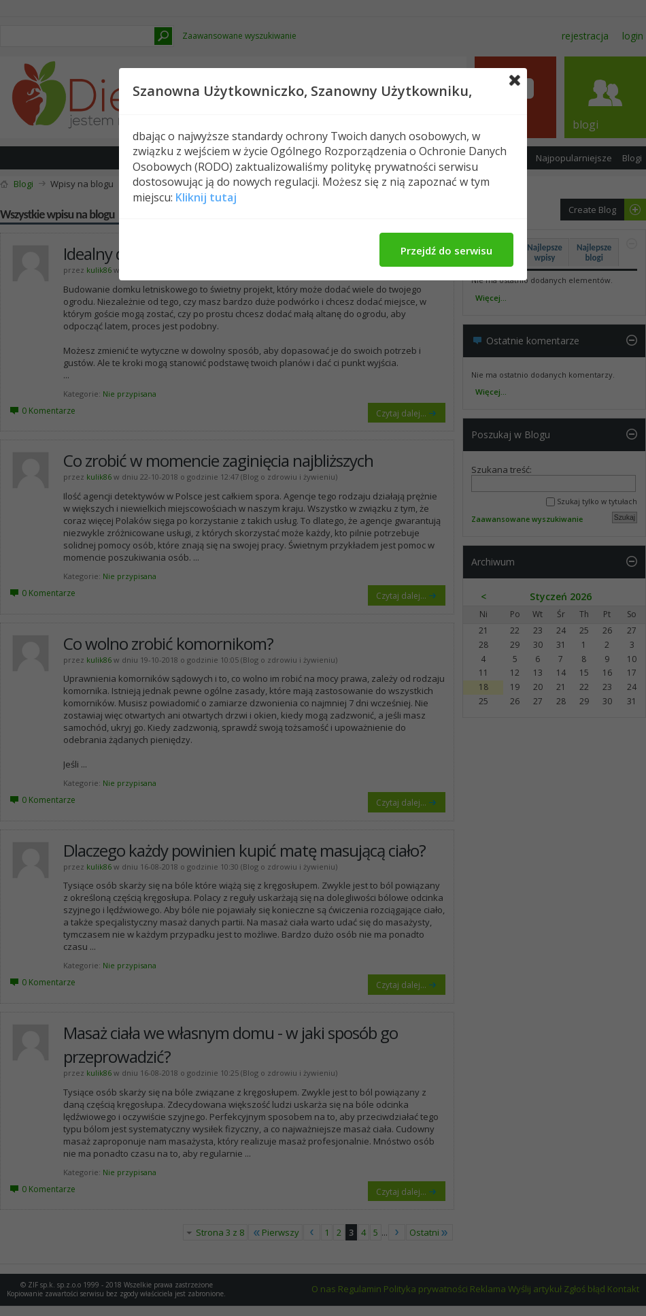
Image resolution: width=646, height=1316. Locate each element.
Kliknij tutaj (206, 197)
